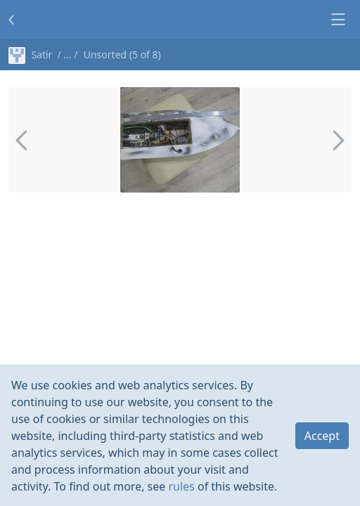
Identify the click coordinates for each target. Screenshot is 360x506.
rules (181, 486)
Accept (322, 435)
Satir (30, 54)
